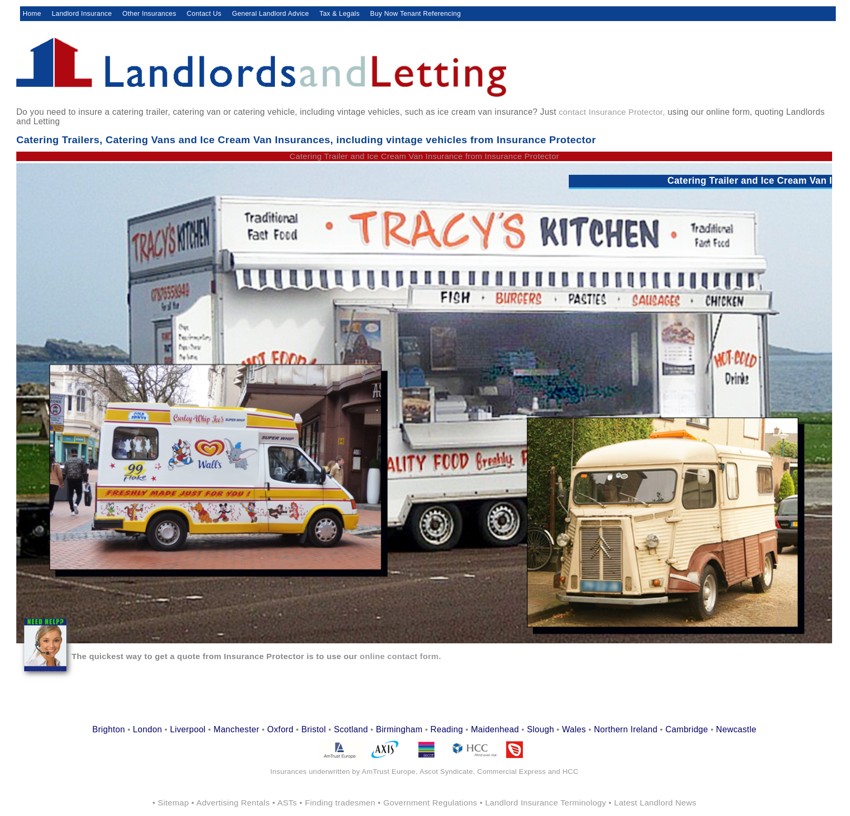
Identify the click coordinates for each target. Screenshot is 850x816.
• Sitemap (171, 802)
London (147, 729)
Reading (446, 729)
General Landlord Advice (270, 13)
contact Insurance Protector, (612, 111)
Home (32, 13)
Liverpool (188, 729)
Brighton (108, 729)
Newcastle (736, 729)
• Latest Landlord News (653, 802)
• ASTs (286, 802)
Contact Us (204, 13)
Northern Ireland (626, 729)
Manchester (236, 729)
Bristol (313, 729)
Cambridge (686, 729)
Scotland (351, 729)
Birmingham (399, 729)
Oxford (280, 729)
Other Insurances (149, 13)
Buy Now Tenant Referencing (415, 13)
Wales (574, 729)
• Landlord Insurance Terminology (544, 802)
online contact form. (399, 656)
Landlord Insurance (82, 13)
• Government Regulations (428, 802)
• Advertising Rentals (231, 802)
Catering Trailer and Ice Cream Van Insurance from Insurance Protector (424, 156)
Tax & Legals (340, 13)
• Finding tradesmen (339, 802)
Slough (540, 729)
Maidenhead (495, 729)
